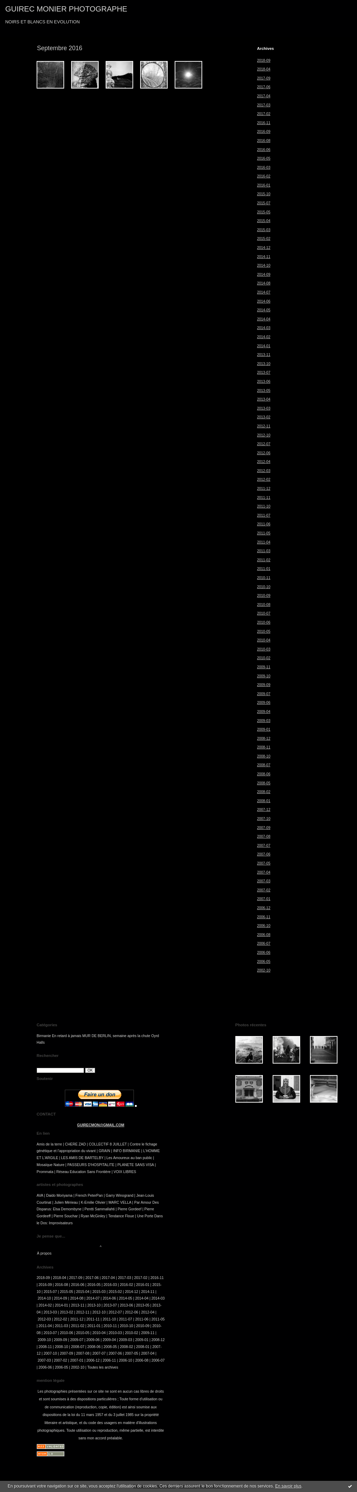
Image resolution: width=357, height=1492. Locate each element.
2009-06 (263, 703)
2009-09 (263, 685)
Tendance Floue (121, 1216)
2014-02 (263, 337)
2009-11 (263, 667)
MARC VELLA (119, 1202)
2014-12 (263, 248)
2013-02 (263, 417)
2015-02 (263, 239)
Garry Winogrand (119, 1195)
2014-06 (263, 301)
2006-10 (263, 926)
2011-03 (263, 551)
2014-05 (263, 310)
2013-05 (263, 391)
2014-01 (263, 346)
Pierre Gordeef (129, 1209)
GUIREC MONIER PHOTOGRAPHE (66, 9)
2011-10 (263, 506)
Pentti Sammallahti (99, 1209)
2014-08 (263, 283)
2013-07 (263, 372)
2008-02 (263, 792)
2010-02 (263, 658)
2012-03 (263, 471)
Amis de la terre (49, 1144)
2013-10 (263, 364)
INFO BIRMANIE (126, 1151)
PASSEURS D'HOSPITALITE (90, 1165)
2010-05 (263, 631)
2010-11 (263, 578)
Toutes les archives (102, 1367)
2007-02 (263, 890)
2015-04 (263, 221)
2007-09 (263, 828)
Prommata (45, 1172)
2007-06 (263, 854)
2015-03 (263, 230)
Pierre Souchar (66, 1216)
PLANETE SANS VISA (135, 1165)
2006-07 (263, 943)
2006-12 (263, 908)
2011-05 (263, 533)
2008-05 (263, 783)
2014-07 (263, 292)
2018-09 (263, 60)
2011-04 (263, 542)
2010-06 (263, 622)
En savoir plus (288, 1486)
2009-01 (263, 729)
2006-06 (263, 952)
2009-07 (263, 694)
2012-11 (263, 426)
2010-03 (263, 649)
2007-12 (263, 810)
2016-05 (263, 158)
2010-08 (263, 605)
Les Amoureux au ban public (129, 1158)
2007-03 (263, 881)
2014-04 (263, 319)
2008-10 (263, 756)
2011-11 (263, 498)
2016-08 (263, 141)
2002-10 (263, 970)
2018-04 (263, 69)
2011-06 (263, 524)
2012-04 (263, 462)
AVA (40, 1195)
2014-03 (263, 328)
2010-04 (263, 640)
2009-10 (263, 676)
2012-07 (263, 444)
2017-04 (263, 96)
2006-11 (263, 917)
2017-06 (263, 87)
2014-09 (263, 274)
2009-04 (263, 712)
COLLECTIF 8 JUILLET (108, 1144)
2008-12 (263, 738)
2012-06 (263, 453)
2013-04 (263, 399)
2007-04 (263, 872)
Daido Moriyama (59, 1195)
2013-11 (263, 355)
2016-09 (263, 132)
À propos (44, 1253)
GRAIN (104, 1151)
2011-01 (263, 569)
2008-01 (263, 801)
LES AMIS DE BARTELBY (82, 1158)
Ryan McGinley (93, 1216)
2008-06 (263, 774)
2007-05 (263, 863)
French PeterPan (89, 1195)
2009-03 (263, 721)
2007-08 (263, 836)
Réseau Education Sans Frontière (83, 1172)
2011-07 (263, 515)
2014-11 (263, 257)
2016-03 (263, 167)
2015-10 (263, 194)
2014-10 (263, 265)
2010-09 (263, 595)
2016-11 (263, 123)
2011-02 (263, 560)
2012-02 (263, 479)
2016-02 (263, 176)
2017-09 (263, 78)
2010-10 (263, 587)
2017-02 (263, 114)
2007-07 (263, 845)
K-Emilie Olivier (93, 1202)
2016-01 (263, 185)
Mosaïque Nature (50, 1165)
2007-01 (263, 899)
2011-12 (263, 488)
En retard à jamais (66, 1036)
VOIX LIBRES (125, 1172)
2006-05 (263, 962)
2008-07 (263, 765)
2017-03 (263, 105)
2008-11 (263, 747)
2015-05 (263, 212)
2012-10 (263, 435)
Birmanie (44, 1036)
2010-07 (263, 613)
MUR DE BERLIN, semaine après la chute (116, 1036)
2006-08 (263, 935)
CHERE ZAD (75, 1144)
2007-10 (263, 819)
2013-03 (263, 408)
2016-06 (263, 150)
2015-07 (263, 203)
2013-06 (263, 381)
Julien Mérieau (66, 1202)
